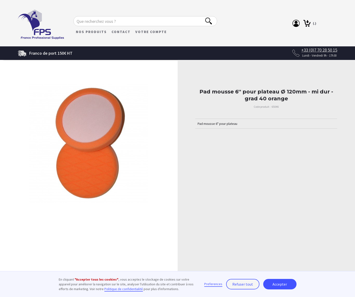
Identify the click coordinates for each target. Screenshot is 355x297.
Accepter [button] (279, 284)
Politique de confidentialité (123, 289)
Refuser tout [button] (242, 284)
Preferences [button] (213, 284)
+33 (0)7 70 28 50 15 (319, 50)
